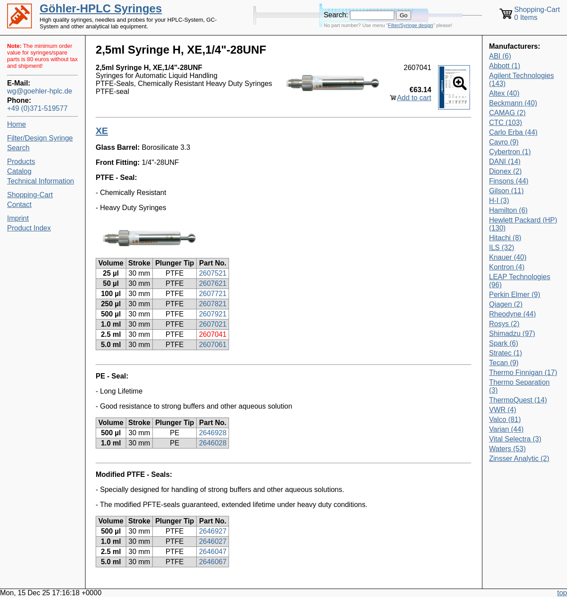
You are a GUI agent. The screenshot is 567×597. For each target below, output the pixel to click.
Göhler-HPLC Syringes (101, 8)
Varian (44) (506, 429)
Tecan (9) (504, 363)
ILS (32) (501, 247)
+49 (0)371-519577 (37, 108)
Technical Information (40, 181)
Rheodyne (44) (512, 314)
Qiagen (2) (506, 304)
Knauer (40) (508, 257)
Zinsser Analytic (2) (519, 458)
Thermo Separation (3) (519, 386)
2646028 (212, 443)
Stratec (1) (505, 353)
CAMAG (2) (507, 113)
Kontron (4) (506, 267)
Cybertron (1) (510, 152)
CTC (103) (505, 122)
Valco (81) (505, 419)
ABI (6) (500, 56)
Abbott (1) (504, 66)
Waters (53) (507, 449)
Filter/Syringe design (410, 25)
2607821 (212, 304)
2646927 (212, 531)
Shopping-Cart (30, 195)
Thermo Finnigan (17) (523, 372)
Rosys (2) (504, 324)
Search (18, 148)
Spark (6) (503, 343)
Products (21, 161)
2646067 (212, 562)
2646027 (212, 541)
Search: (336, 15)
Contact (19, 204)
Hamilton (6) (508, 210)
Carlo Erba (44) (513, 132)
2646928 (212, 433)
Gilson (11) (506, 191)
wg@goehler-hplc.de (39, 91)
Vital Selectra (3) (515, 439)
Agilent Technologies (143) (521, 79)
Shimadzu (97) (512, 333)
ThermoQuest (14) (518, 400)
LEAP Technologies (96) (519, 281)
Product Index (29, 228)
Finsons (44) (508, 181)
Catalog (19, 171)
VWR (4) (502, 410)
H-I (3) (499, 200)
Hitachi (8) (505, 238)
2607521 (212, 273)
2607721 (212, 293)
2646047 (212, 551)
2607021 (212, 324)
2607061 (212, 344)
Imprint (18, 218)
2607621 (212, 283)
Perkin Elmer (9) (514, 294)
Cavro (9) (504, 142)
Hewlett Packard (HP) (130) (523, 224)
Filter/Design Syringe (40, 138)
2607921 (212, 314)
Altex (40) (504, 93)
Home (16, 124)
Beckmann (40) (513, 103)
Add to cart (414, 97)
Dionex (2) (505, 171)
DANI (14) (504, 161)
